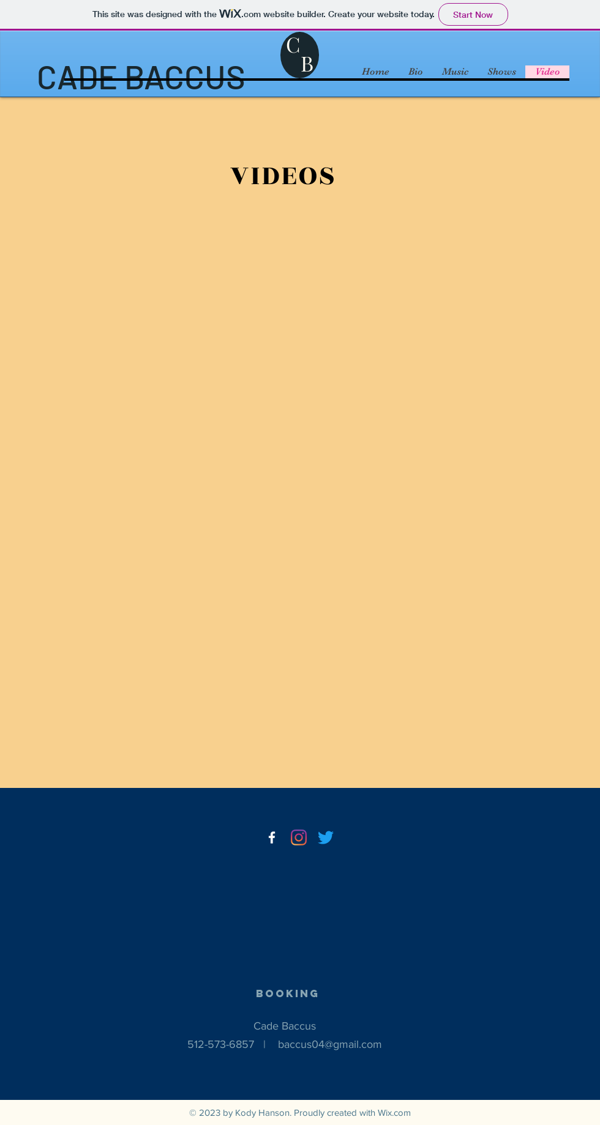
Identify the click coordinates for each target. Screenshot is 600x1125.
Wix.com (394, 1112)
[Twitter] (326, 837)
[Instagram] (299, 837)
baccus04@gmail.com (330, 1044)
